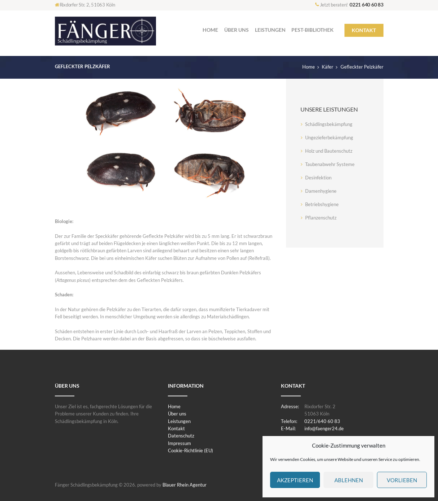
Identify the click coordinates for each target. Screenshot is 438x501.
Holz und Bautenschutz (328, 151)
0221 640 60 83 (366, 4)
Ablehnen (348, 480)
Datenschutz (181, 436)
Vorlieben (402, 480)
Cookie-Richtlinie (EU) (190, 450)
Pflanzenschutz (321, 218)
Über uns (177, 414)
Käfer (327, 67)
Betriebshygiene (322, 204)
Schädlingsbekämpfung (328, 124)
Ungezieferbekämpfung (329, 137)
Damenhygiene (321, 191)
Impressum (179, 443)
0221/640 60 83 (322, 421)
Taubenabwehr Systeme (330, 164)
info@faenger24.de (324, 428)
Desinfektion (318, 177)
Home (308, 67)
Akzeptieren (295, 480)
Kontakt (176, 428)
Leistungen (179, 421)
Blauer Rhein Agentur (184, 485)
